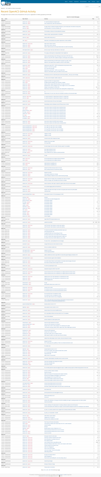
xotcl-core (24, 28)
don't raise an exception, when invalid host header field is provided (55, 350)
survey (24, 107)
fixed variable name (47, 389)
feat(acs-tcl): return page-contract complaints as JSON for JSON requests (56, 62)
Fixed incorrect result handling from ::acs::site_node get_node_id (55, 457)
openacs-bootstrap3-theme (27, 127)
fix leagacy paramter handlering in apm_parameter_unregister (54, 82)
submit (65, 474)
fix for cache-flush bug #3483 (49, 68)
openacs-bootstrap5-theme (27, 129)
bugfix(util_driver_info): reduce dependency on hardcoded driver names (56, 276)
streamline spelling (47, 425)
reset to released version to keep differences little (52, 442)
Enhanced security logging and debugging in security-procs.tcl (54, 375)
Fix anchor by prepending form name (50, 265)
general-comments (26, 110)
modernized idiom (47, 191)
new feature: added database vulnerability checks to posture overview (56, 358)
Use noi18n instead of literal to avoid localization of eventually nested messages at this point (60, 261)
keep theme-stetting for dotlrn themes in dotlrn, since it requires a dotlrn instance (58, 443)
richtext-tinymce (25, 282)
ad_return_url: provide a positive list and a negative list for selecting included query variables (60, 409)
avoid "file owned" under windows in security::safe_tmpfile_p (54, 225)
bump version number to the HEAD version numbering (53, 121)
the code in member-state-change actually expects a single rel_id (55, 236)
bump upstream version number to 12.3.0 (51, 307)
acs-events (25, 214)
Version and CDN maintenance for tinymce (51, 322)
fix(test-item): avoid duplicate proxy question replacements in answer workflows (57, 40)
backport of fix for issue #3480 (49, 141)
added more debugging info (49, 446)
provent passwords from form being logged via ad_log (53, 392)
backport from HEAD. (48, 250)
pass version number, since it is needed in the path (53, 333)
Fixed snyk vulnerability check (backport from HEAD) (53, 361)
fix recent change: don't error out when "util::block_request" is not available (57, 146)
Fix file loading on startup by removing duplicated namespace (54, 31)
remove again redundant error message (51, 174)
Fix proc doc (46, 397)
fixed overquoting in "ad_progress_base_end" (52, 439)
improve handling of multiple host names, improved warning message (56, 175)
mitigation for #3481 (47, 133)
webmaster (60, 474)
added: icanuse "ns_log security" (49, 355)
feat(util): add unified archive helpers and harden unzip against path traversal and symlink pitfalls (60, 189)
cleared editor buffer (47, 353)
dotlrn (24, 429)
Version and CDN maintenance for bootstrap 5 (52, 324)
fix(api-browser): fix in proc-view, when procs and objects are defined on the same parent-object (60, 93)
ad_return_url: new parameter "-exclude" (51, 412)
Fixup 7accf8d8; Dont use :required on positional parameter (54, 152)
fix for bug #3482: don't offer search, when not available (53, 129)
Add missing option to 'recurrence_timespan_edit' (52, 28)
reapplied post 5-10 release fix (49, 417)
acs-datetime (25, 118)
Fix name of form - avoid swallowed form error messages (54, 240)
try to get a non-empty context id (49, 454)
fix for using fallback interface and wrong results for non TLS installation (56, 313)
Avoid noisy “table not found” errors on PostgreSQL (53, 296)
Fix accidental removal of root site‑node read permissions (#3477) (55, 290)
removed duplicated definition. (49, 251)
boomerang (25, 186)
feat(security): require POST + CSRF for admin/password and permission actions (58, 65)
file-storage (25, 152)
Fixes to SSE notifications (48, 316)
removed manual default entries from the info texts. (53, 383)
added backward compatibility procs (50, 163)
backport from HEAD (47, 172)
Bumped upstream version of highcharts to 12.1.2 (52, 428)
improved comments (47, 372)
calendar (24, 26)
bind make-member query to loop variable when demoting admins (55, 234)
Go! (99, 6)
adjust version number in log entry (50, 45)
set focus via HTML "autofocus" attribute (51, 370)
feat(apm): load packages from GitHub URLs (52, 87)
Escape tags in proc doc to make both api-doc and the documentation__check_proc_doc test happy (61, 74)
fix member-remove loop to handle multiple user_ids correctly (54, 237)
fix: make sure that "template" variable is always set (53, 77)
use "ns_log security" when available (50, 352)
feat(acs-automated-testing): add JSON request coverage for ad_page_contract (57, 60)
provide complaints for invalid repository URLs (52, 319)
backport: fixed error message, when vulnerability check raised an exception (57, 178)
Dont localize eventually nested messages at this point (53, 262)
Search (97, 17)
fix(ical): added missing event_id (49, 37)
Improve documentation (48, 401)
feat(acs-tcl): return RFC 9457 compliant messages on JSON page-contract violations (58, 57)
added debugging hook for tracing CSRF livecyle (52, 377)
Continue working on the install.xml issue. (51, 445)
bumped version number (48, 287)
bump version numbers (48, 364)
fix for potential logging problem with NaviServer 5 (52, 186)
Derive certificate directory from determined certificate (53, 169)
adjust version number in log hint (49, 43)
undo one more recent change (49, 448)
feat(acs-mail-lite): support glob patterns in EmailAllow (53, 34)
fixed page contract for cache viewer (50, 436)
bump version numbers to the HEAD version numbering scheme (55, 122)
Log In (98, 1)
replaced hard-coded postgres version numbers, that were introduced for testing (57, 338)
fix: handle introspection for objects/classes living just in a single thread (56, 96)
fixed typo (46, 197)
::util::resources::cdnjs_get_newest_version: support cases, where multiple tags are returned (60, 327)
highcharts (24, 307)
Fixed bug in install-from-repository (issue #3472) (52, 437)
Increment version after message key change (52, 138)
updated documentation (48, 222)
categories (24, 203)
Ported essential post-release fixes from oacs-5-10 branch (54, 429)
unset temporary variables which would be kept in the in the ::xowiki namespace (57, 423)
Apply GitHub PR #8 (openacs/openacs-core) (52, 219)
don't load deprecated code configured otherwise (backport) (54, 158)
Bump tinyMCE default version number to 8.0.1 (52, 284)
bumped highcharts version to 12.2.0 (50, 349)
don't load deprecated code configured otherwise (52, 160)
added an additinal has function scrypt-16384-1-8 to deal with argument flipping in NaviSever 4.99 (60, 254)
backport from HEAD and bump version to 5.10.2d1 (53, 167)
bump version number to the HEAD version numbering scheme (55, 107)
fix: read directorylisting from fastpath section (52, 21)
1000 (52, 470)
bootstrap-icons (25, 330)
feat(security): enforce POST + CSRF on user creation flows (54, 70)
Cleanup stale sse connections (49, 467)
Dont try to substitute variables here (50, 247)
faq (23, 115)
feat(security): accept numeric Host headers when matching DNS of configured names (59, 88)
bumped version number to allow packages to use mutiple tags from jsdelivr (57, 325)
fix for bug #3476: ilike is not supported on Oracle (52, 293)
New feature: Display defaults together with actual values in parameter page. (57, 386)
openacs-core (25, 21)
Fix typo (45, 155)
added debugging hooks (48, 279)
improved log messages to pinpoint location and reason (53, 378)
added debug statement (48, 451)
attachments (25, 206)
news (24, 108)
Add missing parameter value (49, 231)
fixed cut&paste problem (48, 440)
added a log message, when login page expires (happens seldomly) (55, 373)
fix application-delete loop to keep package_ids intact (53, 233)
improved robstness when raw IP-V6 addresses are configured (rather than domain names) (59, 271)
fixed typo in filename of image (49, 464)
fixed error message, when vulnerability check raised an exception (55, 180)
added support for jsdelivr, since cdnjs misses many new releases (55, 335)
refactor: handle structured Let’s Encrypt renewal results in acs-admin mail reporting (58, 46)
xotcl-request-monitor (26, 49)
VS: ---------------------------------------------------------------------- (54, 91)
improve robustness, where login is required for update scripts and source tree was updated (59, 183)
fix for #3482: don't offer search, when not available (53, 127)
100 (44, 470)
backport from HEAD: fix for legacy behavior (51, 80)
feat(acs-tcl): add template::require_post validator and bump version (55, 71)
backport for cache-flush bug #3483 (50, 66)
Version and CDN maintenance (49, 330)
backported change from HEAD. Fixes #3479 (52, 268)
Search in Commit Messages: (73, 17)
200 (47, 470)
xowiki (24, 66)
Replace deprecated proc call (49, 395)
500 (49, 470)
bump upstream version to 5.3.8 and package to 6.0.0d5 (53, 194)
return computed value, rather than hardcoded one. (53, 23)
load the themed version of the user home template (53, 101)
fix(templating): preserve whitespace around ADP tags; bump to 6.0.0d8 (56, 104)
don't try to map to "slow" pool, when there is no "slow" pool (54, 49)
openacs (28, 14)
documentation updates (48, 200)
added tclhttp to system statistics (49, 415)
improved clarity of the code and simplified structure (53, 310)
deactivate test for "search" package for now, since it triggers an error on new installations (59, 85)
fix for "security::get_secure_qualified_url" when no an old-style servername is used (58, 342)
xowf (23, 40)
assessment (25, 211)
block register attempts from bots (49, 149)
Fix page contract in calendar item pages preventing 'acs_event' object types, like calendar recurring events (62, 26)
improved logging (47, 216)
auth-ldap (24, 197)
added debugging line (48, 456)
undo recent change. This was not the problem (52, 450)
